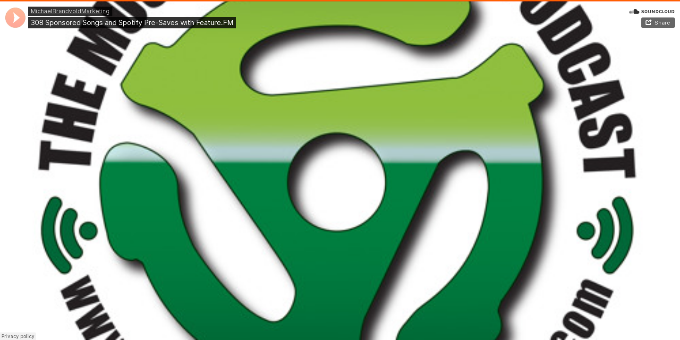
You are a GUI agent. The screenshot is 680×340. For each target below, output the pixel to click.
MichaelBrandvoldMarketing (70, 11)
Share (662, 22)
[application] (15, 18)
